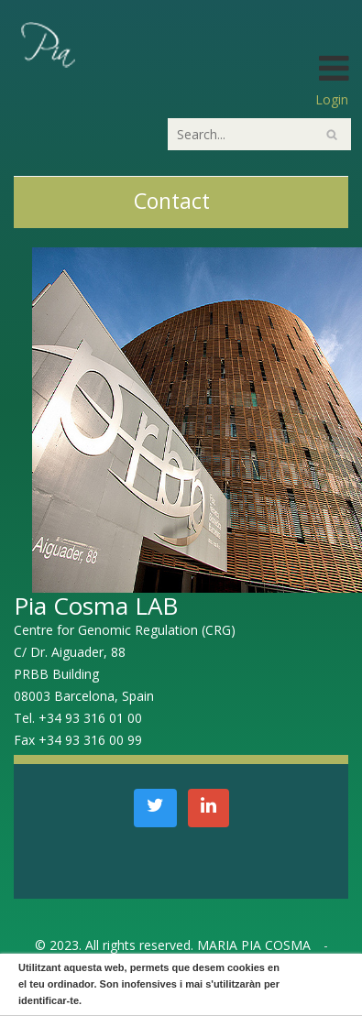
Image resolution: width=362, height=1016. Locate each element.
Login (331, 99)
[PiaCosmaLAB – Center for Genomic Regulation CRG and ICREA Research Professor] (47, 43)
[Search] (259, 134)
